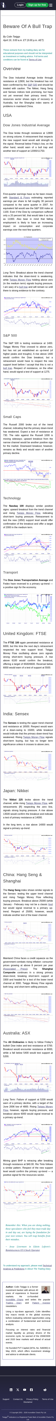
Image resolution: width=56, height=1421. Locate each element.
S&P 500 (32, 85)
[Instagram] (38, 1391)
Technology (12, 498)
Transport (10, 572)
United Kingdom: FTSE (24, 633)
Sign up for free (37, 5)
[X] (17, 1391)
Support (6, 1399)
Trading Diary (14, 1303)
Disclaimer (28, 1402)
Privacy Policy (32, 1399)
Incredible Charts (14, 1299)
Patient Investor (41, 1303)
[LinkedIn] (11, 1391)
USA (7, 115)
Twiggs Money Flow (20, 280)
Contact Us (18, 1399)
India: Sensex (16, 714)
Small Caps (12, 417)
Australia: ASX (16, 1033)
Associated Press (15, 969)
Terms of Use (35, 59)
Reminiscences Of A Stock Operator (23, 1250)
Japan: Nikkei (16, 790)
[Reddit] (45, 1391)
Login (20, 5)
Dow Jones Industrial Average (26, 125)
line (50, 904)
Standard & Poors (19, 197)
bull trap (23, 287)
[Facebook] (31, 1391)
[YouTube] (24, 1391)
